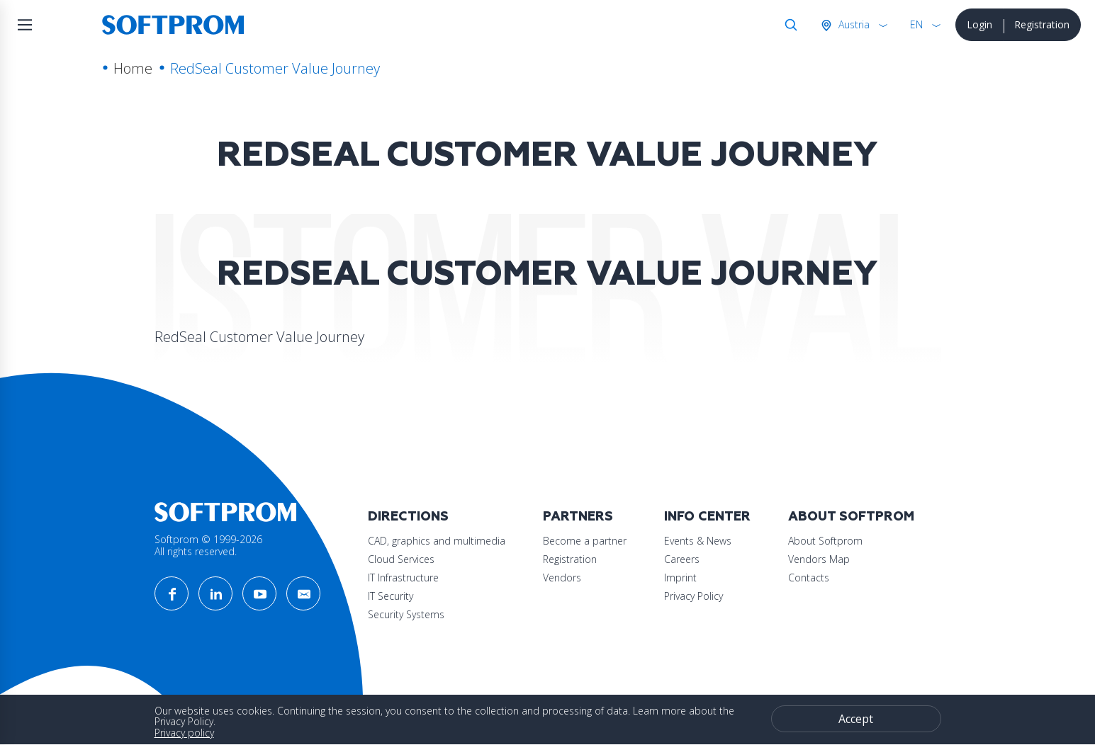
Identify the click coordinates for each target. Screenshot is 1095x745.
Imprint (680, 577)
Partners (578, 516)
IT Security (390, 596)
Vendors (562, 577)
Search (788, 24)
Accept (855, 719)
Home (132, 68)
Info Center (707, 516)
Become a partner (585, 540)
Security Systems (406, 614)
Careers (682, 559)
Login (979, 24)
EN (916, 24)
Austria (853, 24)
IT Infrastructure (403, 577)
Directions (408, 516)
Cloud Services (401, 559)
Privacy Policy (693, 596)
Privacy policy (184, 732)
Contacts (808, 577)
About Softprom (851, 516)
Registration (1041, 24)
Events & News (697, 540)
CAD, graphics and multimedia (436, 540)
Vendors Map (819, 559)
